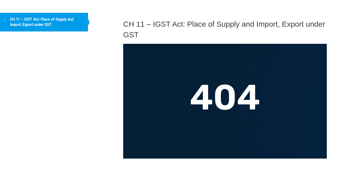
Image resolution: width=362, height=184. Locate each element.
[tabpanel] (225, 101)
